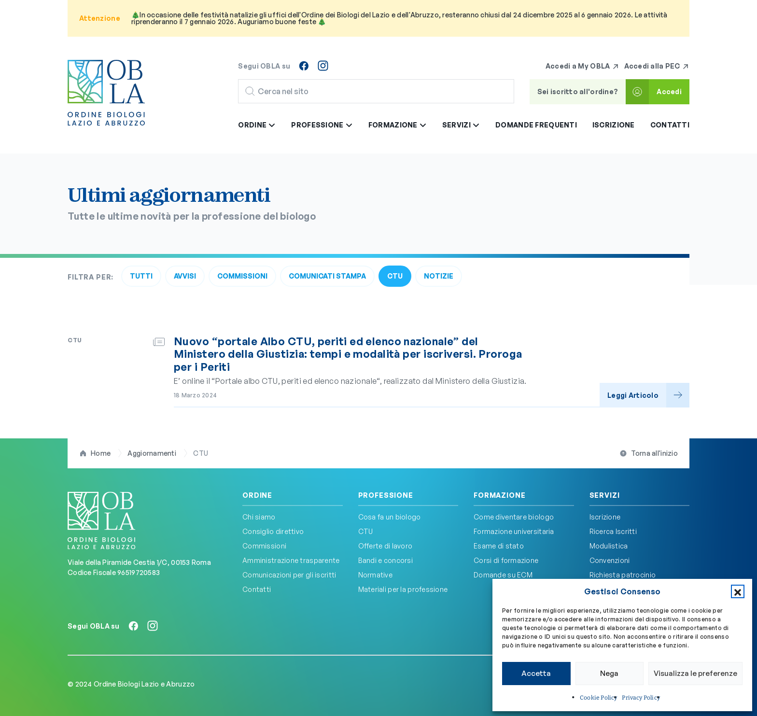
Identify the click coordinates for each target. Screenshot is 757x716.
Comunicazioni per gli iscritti (289, 575)
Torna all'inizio (654, 453)
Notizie (438, 276)
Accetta (536, 673)
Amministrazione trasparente (291, 560)
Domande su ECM (503, 575)
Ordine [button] (257, 125)
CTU (395, 276)
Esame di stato (499, 546)
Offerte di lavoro (385, 546)
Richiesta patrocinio (622, 575)
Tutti (141, 276)
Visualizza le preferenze (695, 673)
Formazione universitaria (514, 531)
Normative (375, 575)
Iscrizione (613, 125)
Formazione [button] (397, 125)
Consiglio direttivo (273, 531)
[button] (738, 591)
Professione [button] (321, 125)
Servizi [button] (461, 125)
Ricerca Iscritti (613, 531)
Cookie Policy (598, 697)
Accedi (669, 91)
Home (101, 453)
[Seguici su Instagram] (323, 65)
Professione (385, 495)
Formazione (499, 495)
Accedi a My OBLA (582, 66)
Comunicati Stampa (327, 276)
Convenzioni (609, 560)
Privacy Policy (641, 697)
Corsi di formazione (506, 560)
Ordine (257, 495)
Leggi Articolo (633, 395)
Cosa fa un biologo (389, 517)
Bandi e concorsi (385, 560)
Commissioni (242, 276)
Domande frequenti (536, 125)
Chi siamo (259, 517)
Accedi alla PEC (656, 66)
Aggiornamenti (151, 453)
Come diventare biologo (514, 517)
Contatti (669, 125)
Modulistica (608, 546)
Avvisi (185, 276)
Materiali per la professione (403, 589)
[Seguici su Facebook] (303, 65)
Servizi (604, 495)
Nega (609, 673)
